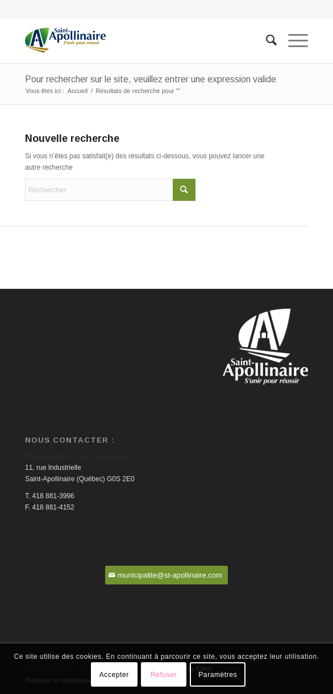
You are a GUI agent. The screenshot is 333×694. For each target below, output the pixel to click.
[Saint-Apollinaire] (138, 40)
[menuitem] (266, 40)
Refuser (164, 675)
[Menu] (292, 40)
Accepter (114, 675)
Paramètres (217, 675)
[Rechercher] (266, 40)
